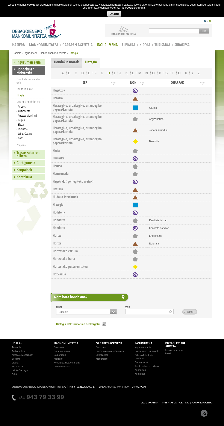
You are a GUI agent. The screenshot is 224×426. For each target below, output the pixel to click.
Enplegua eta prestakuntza (110, 351)
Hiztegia (91, 62)
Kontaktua (24, 177)
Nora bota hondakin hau (28, 102)
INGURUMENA (144, 343)
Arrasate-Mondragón (28, 115)
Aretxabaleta (24, 111)
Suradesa (182, 44)
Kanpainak (24, 170)
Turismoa (162, 44)
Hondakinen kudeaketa (53, 53)
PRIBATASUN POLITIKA (175, 402)
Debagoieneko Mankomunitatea (37, 29)
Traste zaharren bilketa (28, 154)
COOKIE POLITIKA (202, 402)
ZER (127, 307)
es (210, 21)
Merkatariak (102, 358)
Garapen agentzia (77, 44)
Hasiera (17, 53)
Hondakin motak (66, 62)
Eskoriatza (22, 129)
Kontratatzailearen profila (67, 362)
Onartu (114, 13)
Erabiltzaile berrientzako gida (28, 80)
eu (205, 21)
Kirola (144, 44)
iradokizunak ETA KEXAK (123, 33)
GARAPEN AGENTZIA (109, 343)
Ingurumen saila (29, 62)
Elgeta (21, 124)
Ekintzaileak (102, 355)
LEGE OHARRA (149, 402)
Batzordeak (60, 355)
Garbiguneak (26, 162)
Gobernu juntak (62, 351)
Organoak (59, 347)
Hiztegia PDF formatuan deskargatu (78, 324)
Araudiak (58, 358)
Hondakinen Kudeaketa (147, 351)
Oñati (20, 138)
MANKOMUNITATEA (66, 343)
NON (59, 307)
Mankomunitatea (43, 44)
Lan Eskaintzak (62, 366)
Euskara (128, 44)
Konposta (21, 145)
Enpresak (101, 347)
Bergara (21, 120)
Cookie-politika (135, 7)
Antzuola (22, 106)
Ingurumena (107, 44)
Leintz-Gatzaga (25, 133)
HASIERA (18, 44)
